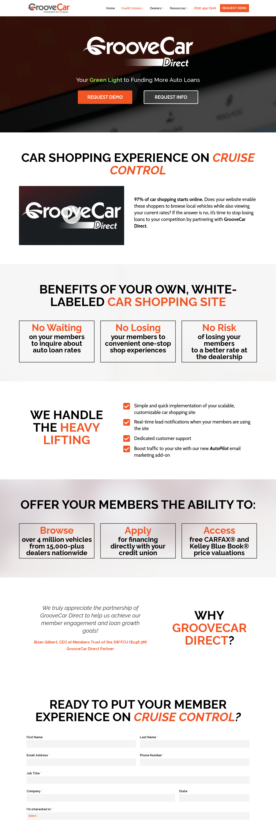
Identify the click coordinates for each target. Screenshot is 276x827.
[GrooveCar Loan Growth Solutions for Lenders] (48, 8)
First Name (35, 737)
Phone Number (152, 755)
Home (110, 8)
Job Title (34, 773)
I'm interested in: (40, 809)
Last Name (149, 737)
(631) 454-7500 (205, 8)
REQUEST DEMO (234, 8)
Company (34, 791)
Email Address (38, 755)
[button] (143, 8)
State (183, 791)
